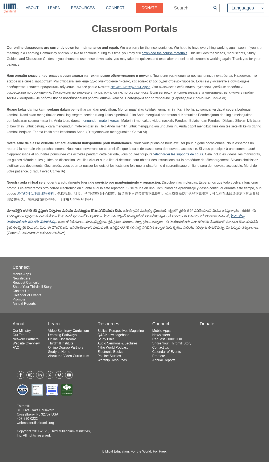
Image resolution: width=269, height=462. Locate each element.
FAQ (16, 347)
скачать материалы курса (130, 87)
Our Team (20, 335)
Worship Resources (112, 360)
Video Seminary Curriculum (68, 330)
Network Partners (26, 339)
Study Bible (106, 339)
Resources (83, 8)
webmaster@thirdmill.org (35, 423)
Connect (115, 8)
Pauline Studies (109, 356)
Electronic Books (110, 351)
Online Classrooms (62, 339)
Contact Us (21, 291)
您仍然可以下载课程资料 (35, 193)
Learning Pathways (62, 335)
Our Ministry (22, 330)
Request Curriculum (27, 282)
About (32, 8)
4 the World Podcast (113, 347)
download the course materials (164, 53)
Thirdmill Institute (61, 343)
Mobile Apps (22, 274)
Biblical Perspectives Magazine (121, 330)
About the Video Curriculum (68, 356)
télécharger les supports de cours (178, 154)
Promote (19, 299)
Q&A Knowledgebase (113, 335)
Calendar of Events (27, 295)
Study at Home (59, 351)
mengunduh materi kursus (99, 120)
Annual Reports (24, 303)
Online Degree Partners (65, 347)
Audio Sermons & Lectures (117, 343)
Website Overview (26, 343)
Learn (54, 8)
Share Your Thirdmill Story (32, 287)
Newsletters (21, 278)
